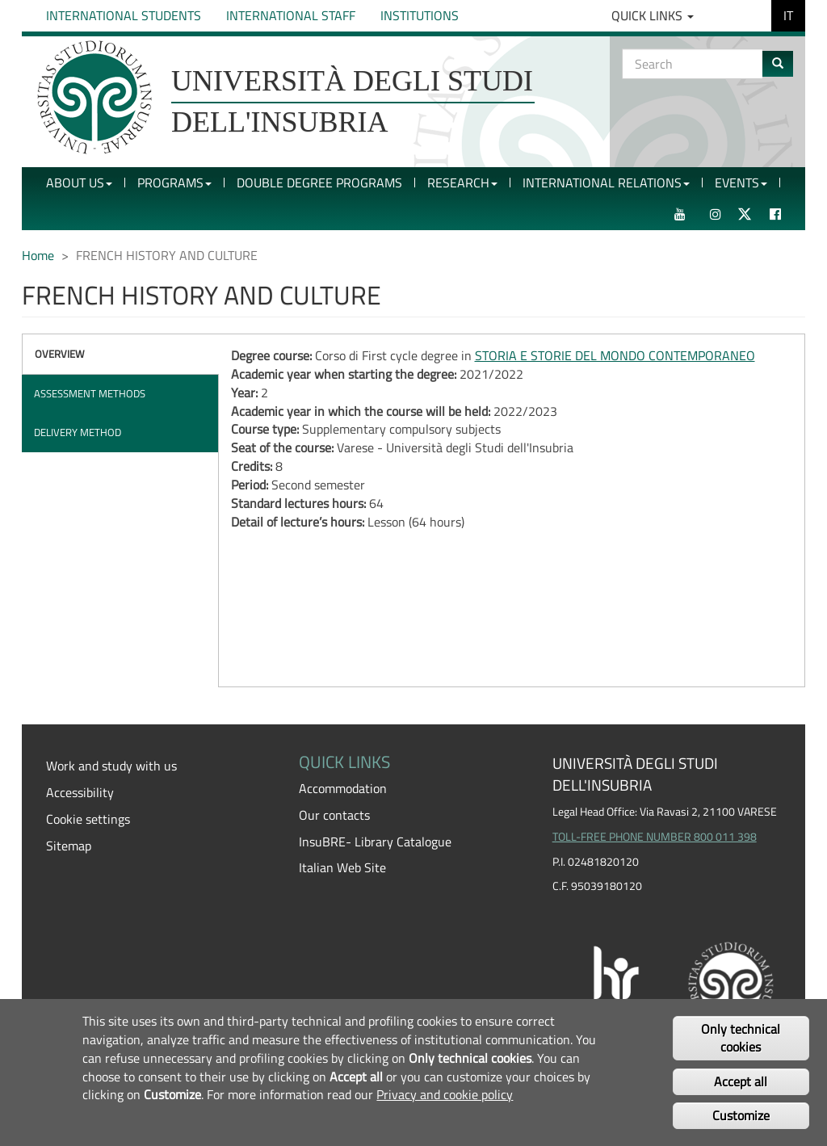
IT (788, 15)
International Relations (606, 182)
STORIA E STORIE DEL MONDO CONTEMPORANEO (615, 355)
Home (38, 255)
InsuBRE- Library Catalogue (375, 841)
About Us (79, 182)
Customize (741, 1115)
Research (462, 182)
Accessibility (80, 792)
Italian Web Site (342, 867)
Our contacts (334, 815)
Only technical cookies (740, 1038)
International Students (123, 15)
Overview (60, 354)
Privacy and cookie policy (444, 1094)
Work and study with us (111, 765)
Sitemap (68, 845)
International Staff (290, 15)
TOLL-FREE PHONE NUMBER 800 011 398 (654, 837)
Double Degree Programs (319, 182)
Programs (174, 182)
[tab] (120, 354)
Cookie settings (88, 819)
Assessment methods (89, 393)
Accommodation (343, 788)
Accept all (740, 1081)
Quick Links (652, 15)
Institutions (419, 15)
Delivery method (77, 432)
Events (741, 182)
